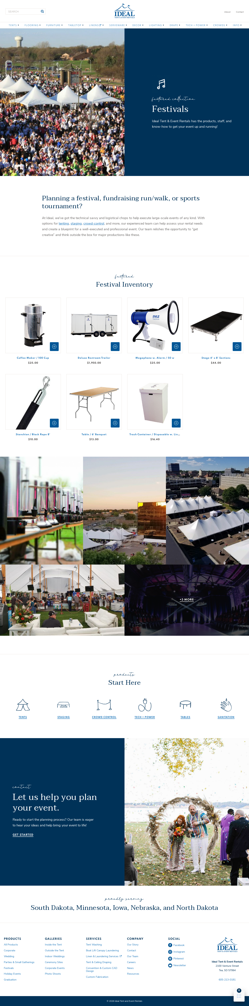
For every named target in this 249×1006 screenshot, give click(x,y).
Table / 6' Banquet (94, 434)
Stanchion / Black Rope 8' (33, 434)
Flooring (32, 25)
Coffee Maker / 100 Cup (33, 358)
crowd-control (93, 223)
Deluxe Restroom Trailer (94, 358)
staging (76, 223)
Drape (174, 25)
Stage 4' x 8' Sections (216, 358)
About (227, 11)
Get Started (23, 835)
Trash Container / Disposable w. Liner (155, 434)
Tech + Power (196, 25)
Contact (240, 11)
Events (22, 33)
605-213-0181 (227, 979)
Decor (136, 25)
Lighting (155, 25)
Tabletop (74, 25)
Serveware (117, 25)
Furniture (53, 25)
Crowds (219, 25)
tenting (64, 223)
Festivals (39, 33)
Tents (13, 25)
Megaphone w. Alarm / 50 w (155, 358)
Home (8, 33)
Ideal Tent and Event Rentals (227, 945)
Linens (95, 25)
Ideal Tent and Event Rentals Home (124, 11)
